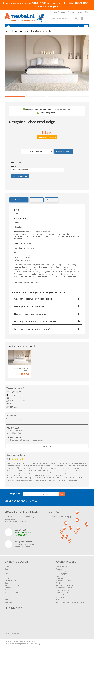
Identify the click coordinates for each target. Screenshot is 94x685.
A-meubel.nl (31, 658)
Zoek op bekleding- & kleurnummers (70, 618)
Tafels (7, 592)
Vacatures (60, 613)
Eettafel (7, 611)
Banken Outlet (10, 616)
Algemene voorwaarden (65, 606)
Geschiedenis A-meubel (65, 604)
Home (7, 36)
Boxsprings (9, 599)
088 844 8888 (12, 443)
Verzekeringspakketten (64, 602)
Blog (57, 616)
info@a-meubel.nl (15, 453)
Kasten (7, 587)
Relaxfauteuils (10, 613)
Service (58, 599)
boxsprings (23, 36)
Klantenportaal (82, 12)
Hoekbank (8, 604)
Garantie (59, 594)
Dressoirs (8, 606)
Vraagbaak (60, 611)
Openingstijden (62, 590)
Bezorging (60, 592)
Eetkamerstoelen (11, 609)
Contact (47, 462)
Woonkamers (10, 583)
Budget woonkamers (12, 602)
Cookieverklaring (62, 609)
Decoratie (8, 618)
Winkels (71, 12)
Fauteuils (8, 594)
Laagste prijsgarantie (64, 587)
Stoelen (7, 590)
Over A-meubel (59, 12)
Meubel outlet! (10, 597)
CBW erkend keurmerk (64, 597)
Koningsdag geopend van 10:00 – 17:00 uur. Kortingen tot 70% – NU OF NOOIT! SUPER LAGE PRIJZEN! (47, 4)
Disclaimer (24, 660)
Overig (14, 36)
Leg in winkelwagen (63, 163)
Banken (7, 585)
